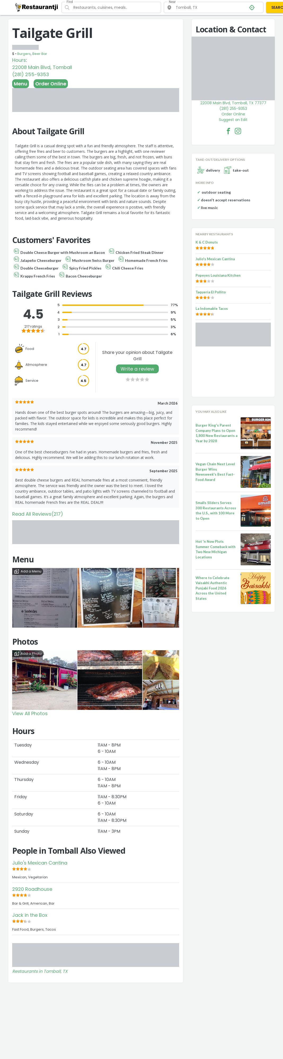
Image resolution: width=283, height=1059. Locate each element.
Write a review (137, 369)
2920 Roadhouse (32, 889)
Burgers (24, 53)
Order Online (50, 83)
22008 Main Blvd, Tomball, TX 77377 (233, 103)
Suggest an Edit (233, 119)
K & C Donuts (207, 242)
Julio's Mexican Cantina (39, 863)
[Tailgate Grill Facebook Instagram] (238, 131)
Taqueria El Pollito (211, 292)
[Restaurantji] (37, 7)
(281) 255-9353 (30, 74)
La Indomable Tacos (212, 308)
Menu (20, 83)
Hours (19, 60)
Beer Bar (39, 53)
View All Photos (30, 713)
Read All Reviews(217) (37, 514)
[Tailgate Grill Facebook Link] (228, 131)
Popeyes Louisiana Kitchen (218, 275)
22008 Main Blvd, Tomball (42, 67)
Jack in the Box (29, 915)
